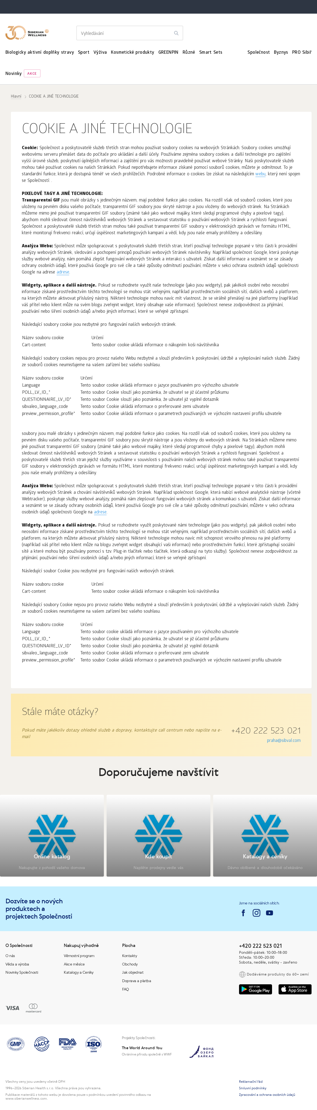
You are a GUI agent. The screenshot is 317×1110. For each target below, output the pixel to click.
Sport (83, 52)
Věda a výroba (17, 964)
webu (260, 174)
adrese (63, 272)
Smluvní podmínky (252, 1088)
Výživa (100, 52)
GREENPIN (168, 52)
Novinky (13, 74)
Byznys (281, 52)
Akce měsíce (74, 964)
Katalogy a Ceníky (78, 972)
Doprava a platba (136, 980)
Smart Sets (210, 52)
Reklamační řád (250, 1082)
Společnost (258, 52)
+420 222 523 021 (266, 731)
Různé (189, 52)
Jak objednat (132, 972)
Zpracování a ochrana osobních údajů (267, 1095)
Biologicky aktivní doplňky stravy (39, 52)
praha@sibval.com (284, 741)
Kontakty (129, 955)
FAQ (125, 989)
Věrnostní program (79, 955)
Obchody (130, 964)
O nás (10, 955)
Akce (32, 74)
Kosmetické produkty (132, 52)
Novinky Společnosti (21, 972)
